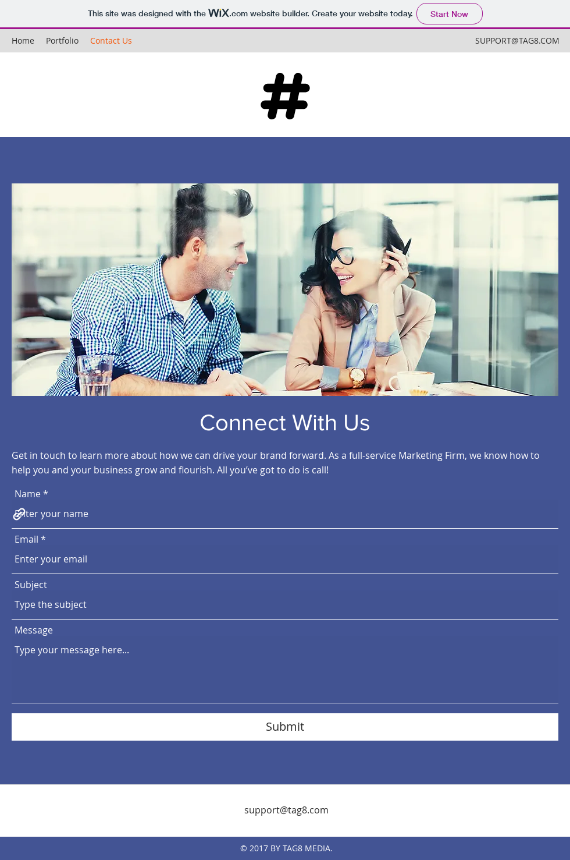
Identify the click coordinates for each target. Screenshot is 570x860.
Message (34, 630)
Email (26, 539)
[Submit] (285, 727)
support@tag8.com (286, 810)
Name (28, 493)
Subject (31, 584)
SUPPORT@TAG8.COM (517, 40)
